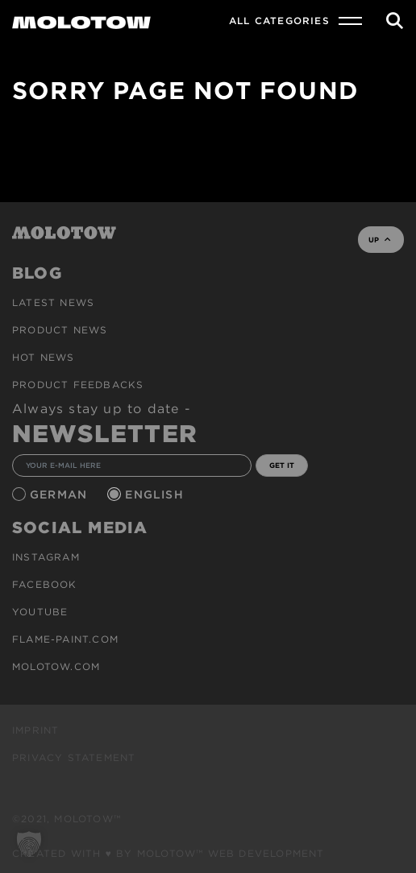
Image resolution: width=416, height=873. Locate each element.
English (156, 494)
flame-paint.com (65, 639)
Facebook (44, 584)
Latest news (53, 302)
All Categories (279, 20)
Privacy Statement (73, 757)
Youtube (40, 612)
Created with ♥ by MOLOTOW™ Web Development (168, 853)
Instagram (46, 557)
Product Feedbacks (78, 385)
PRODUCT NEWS (59, 330)
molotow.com (56, 666)
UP (379, 239)
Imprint (35, 730)
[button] (29, 844)
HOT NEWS (43, 357)
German (60, 494)
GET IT (281, 465)
